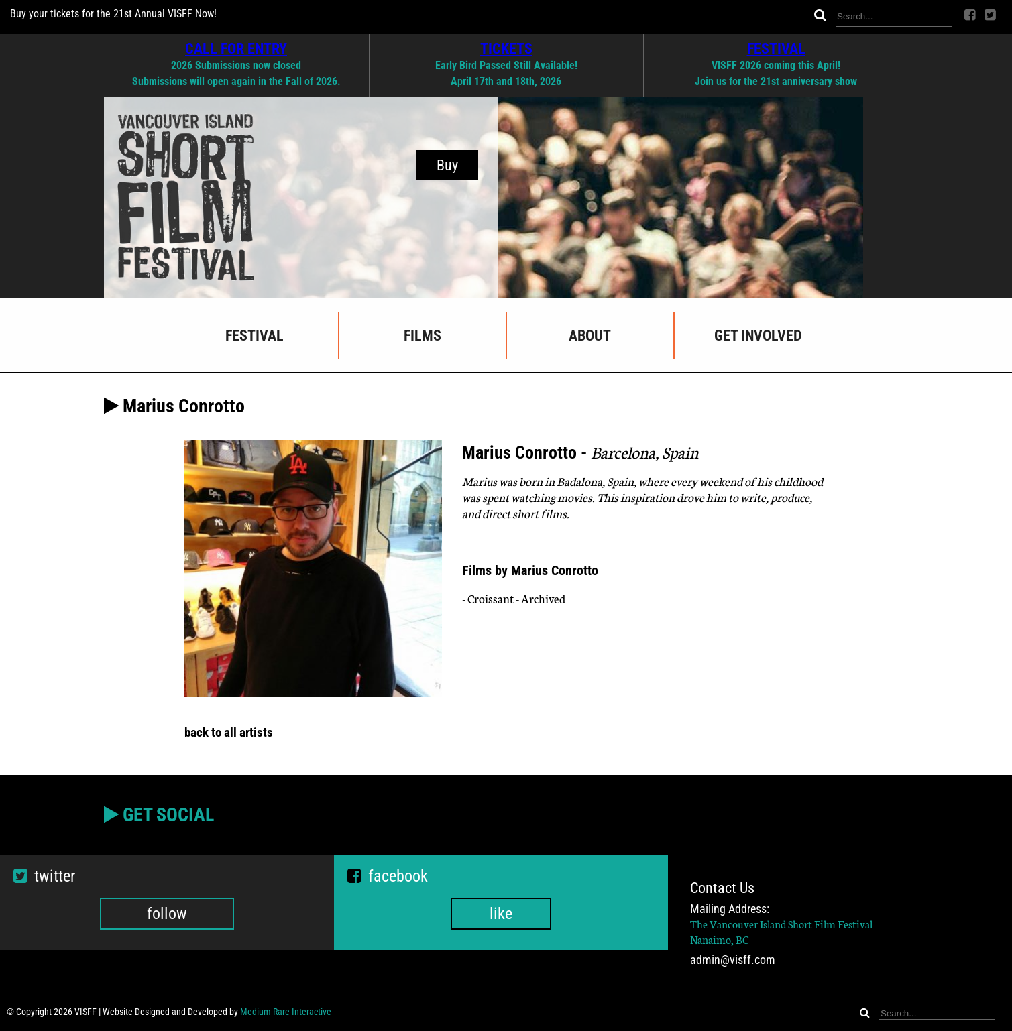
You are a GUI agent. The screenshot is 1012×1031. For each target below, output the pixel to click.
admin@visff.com (732, 960)
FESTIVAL (776, 48)
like (501, 913)
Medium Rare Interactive (285, 1011)
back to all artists (228, 732)
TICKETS (506, 48)
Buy (447, 165)
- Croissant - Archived (513, 598)
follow (167, 913)
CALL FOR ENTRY (236, 48)
